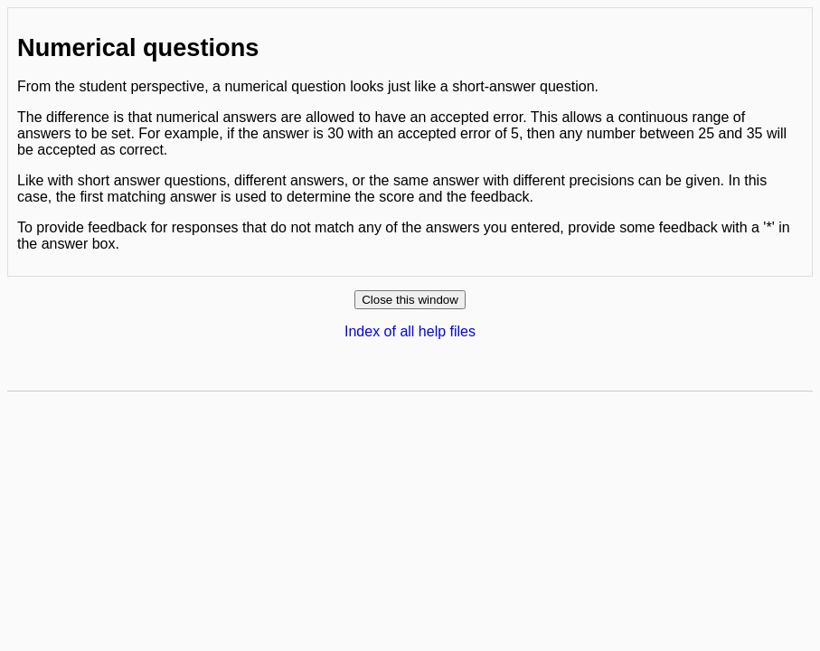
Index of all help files (410, 331)
